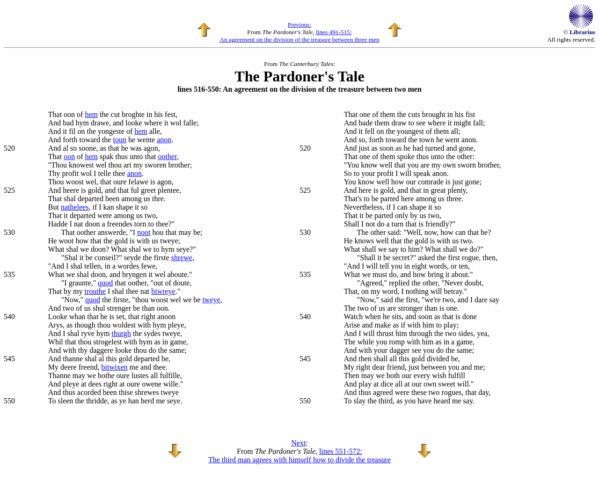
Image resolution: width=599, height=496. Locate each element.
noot (143, 232)
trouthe (95, 291)
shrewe (181, 258)
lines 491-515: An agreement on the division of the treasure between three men (299, 36)
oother (167, 156)
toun (119, 140)
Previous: (299, 24)
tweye (211, 300)
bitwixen (115, 367)
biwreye (163, 291)
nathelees (75, 207)
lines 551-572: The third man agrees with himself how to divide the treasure (299, 455)
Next (298, 443)
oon (69, 156)
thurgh (121, 333)
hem (91, 114)
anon (164, 140)
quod (105, 283)
